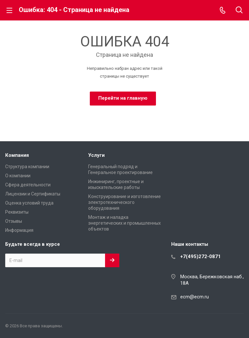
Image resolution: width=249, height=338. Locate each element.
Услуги (96, 155)
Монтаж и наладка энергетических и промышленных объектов (124, 223)
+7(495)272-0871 (200, 256)
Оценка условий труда (29, 203)
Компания (17, 155)
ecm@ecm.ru (194, 297)
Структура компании (27, 166)
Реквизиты (17, 212)
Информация (19, 230)
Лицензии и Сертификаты (32, 193)
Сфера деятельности (28, 184)
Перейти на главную (123, 98)
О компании (17, 175)
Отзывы (13, 221)
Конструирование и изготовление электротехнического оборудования (124, 202)
